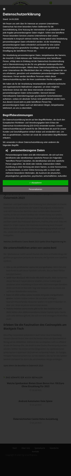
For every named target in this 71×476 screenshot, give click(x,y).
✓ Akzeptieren (35, 183)
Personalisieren (35, 189)
